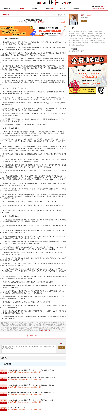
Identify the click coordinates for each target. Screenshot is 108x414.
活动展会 (76, 8)
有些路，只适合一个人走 (16, 408)
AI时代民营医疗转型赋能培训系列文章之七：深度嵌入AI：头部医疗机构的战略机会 (36, 400)
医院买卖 (34, 8)
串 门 (84, 20)
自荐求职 (62, 8)
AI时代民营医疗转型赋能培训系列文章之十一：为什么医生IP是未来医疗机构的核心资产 (38, 370)
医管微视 (48, 8)
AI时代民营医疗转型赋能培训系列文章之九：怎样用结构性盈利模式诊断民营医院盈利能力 (39, 385)
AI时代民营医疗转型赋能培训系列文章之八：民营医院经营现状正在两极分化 (34, 393)
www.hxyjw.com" (45, 330)
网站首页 (7, 8)
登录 (94, 8)
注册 (97, 8)
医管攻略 (21, 8)
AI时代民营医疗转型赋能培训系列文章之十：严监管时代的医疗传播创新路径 (34, 378)
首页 (54, 15)
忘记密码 (102, 8)
